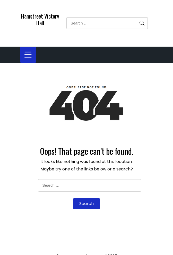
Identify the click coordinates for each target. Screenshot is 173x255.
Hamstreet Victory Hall (40, 19)
